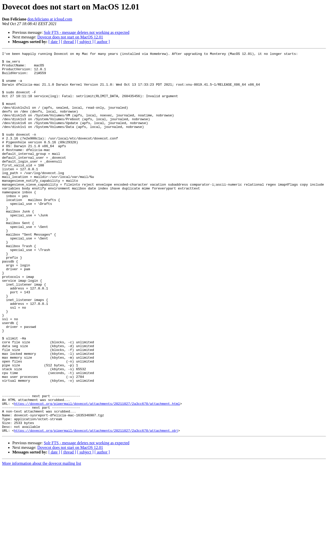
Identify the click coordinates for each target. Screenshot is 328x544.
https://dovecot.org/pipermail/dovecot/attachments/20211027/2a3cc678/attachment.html (97, 474)
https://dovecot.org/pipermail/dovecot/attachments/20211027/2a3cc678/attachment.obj (96, 506)
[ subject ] (85, 41)
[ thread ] (68, 41)
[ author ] (102, 41)
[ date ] (54, 41)
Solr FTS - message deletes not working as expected (86, 32)
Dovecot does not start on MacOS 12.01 (70, 37)
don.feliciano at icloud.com (49, 19)
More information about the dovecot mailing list (41, 539)
